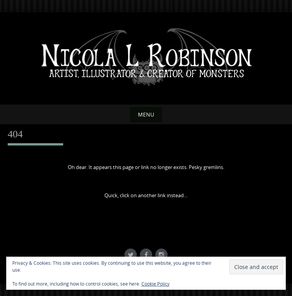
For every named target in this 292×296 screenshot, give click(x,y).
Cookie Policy (155, 284)
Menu (146, 114)
